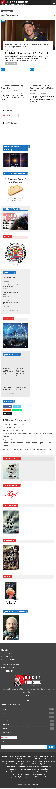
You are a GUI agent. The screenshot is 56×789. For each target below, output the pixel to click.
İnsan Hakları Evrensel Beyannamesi (42, 759)
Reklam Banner (44, 756)
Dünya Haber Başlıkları (8, 761)
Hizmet (52, 756)
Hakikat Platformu (30, 774)
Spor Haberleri (10, 764)
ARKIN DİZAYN (34, 784)
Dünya (4, 713)
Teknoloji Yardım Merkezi (42, 777)
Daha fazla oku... (11, 63)
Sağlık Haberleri (46, 766)
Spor (3, 21)
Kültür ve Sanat (34, 764)
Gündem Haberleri (49, 761)
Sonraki (11, 310)
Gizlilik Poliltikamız (9, 759)
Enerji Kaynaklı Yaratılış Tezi (14, 777)
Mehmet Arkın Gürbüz (43, 772)
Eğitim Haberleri (45, 764)
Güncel (4, 709)
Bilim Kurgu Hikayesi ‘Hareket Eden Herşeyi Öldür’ (34, 769)
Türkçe (6, 115)
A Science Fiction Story (16, 774)
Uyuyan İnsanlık (28, 777)
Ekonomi (5, 728)
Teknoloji (5, 721)
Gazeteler (23, 756)
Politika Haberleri (34, 766)
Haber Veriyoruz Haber (23, 761)
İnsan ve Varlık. (42, 774)
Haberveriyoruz (14, 756)
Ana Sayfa (5, 756)
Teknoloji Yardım (33, 756)
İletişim (27, 759)
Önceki (5, 310)
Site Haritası (20, 759)
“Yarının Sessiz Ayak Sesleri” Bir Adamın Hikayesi (21, 772)
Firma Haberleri (12, 769)
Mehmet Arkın (6, 724)
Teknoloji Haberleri (22, 764)
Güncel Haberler (37, 761)
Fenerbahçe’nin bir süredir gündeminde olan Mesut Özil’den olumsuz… (42, 88)
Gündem (5, 717)
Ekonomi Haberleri (10, 766)
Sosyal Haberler (23, 766)
